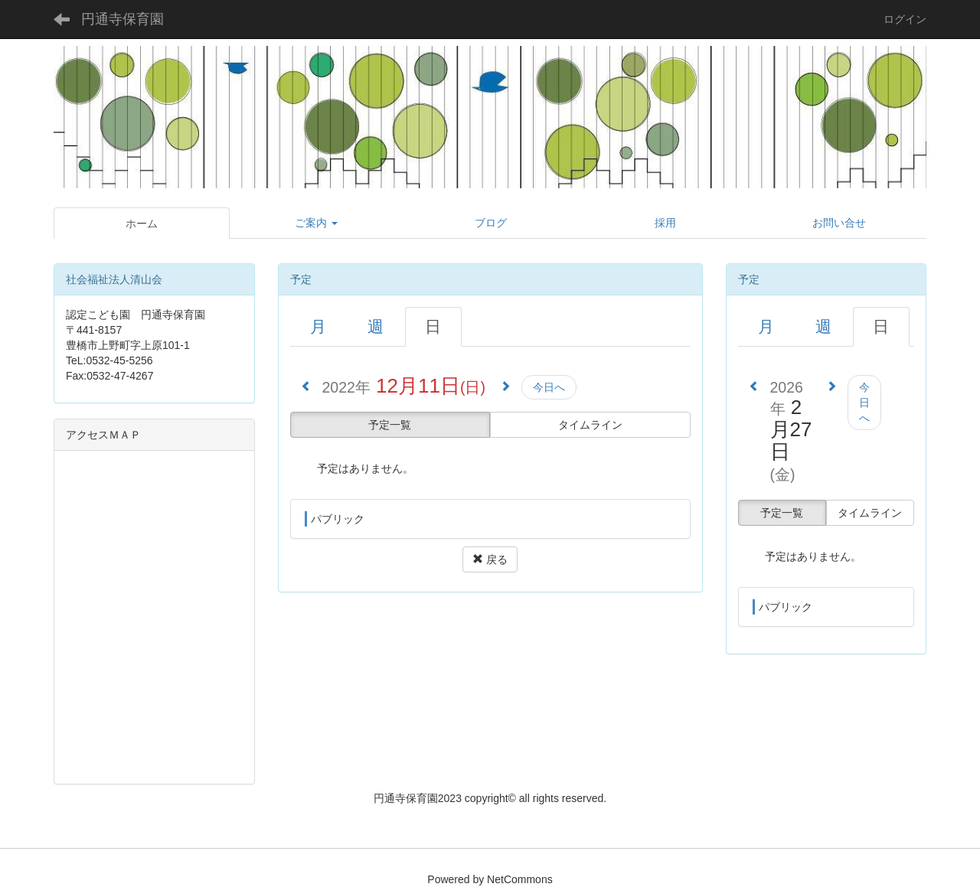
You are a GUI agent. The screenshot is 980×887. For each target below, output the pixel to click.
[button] (317, 222)
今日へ (549, 387)
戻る (490, 559)
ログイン (905, 19)
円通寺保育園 (122, 19)
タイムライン (590, 425)
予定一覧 (389, 425)
